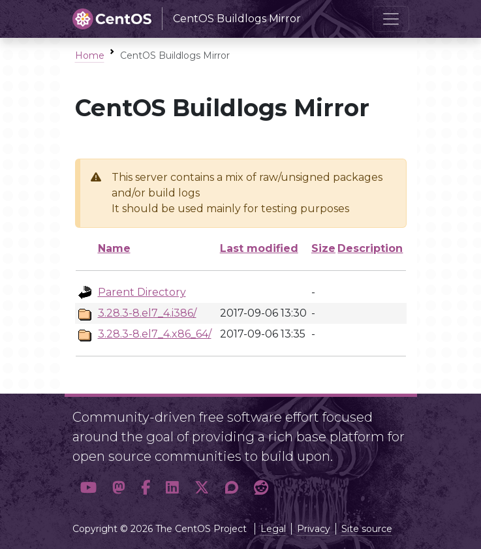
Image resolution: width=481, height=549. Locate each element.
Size (323, 248)
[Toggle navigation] (391, 19)
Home (89, 55)
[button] (88, 488)
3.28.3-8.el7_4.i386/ (147, 313)
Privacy (313, 529)
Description (370, 248)
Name (114, 248)
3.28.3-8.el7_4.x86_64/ (154, 334)
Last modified (259, 248)
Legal (273, 529)
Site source (366, 529)
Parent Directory (142, 292)
